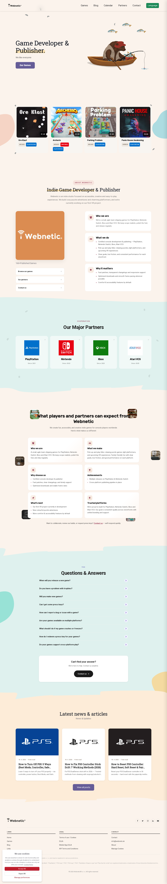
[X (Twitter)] (143, 821)
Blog (95, 5)
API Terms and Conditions (68, 849)
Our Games (25, 65)
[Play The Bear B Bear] (118, 53)
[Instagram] (148, 821)
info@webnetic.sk (118, 841)
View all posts (83, 787)
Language (152, 5)
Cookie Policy (28, 865)
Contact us (40, 288)
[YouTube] (158, 821)
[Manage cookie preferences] (22, 877)
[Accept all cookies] (22, 869)
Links (9, 849)
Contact (137, 5)
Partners (122, 5)
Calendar (108, 5)
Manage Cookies (117, 849)
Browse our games (40, 271)
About (113, 845)
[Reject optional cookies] (22, 874)
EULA (61, 841)
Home (9, 837)
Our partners (40, 280)
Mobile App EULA (65, 845)
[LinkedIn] (153, 821)
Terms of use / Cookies (67, 837)
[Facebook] (137, 821)
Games (84, 5)
